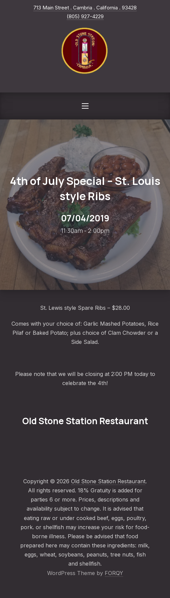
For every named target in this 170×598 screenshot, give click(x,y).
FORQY (114, 573)
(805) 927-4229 (85, 16)
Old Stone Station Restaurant (108, 481)
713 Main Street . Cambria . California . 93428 (85, 7)
